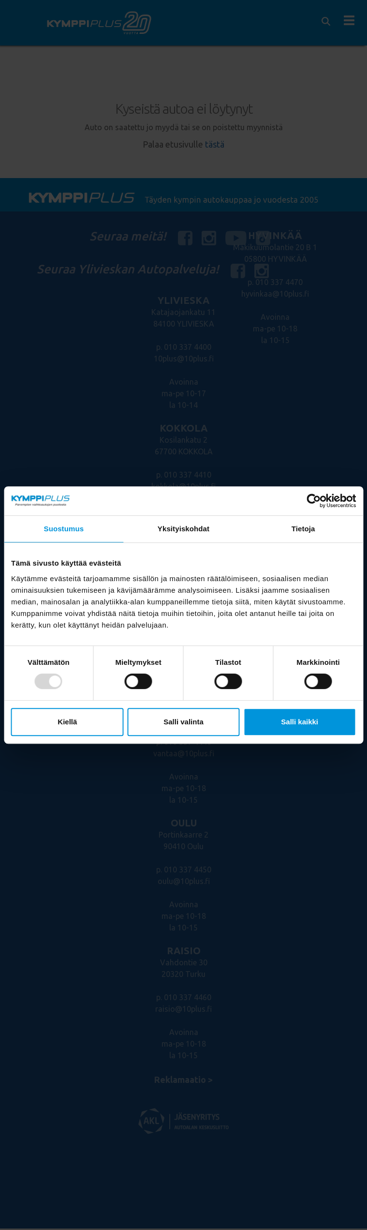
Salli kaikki (299, 722)
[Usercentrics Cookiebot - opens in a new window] (313, 501)
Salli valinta (183, 722)
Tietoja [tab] (303, 529)
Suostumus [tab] (64, 529)
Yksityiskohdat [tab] (183, 529)
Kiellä (67, 722)
